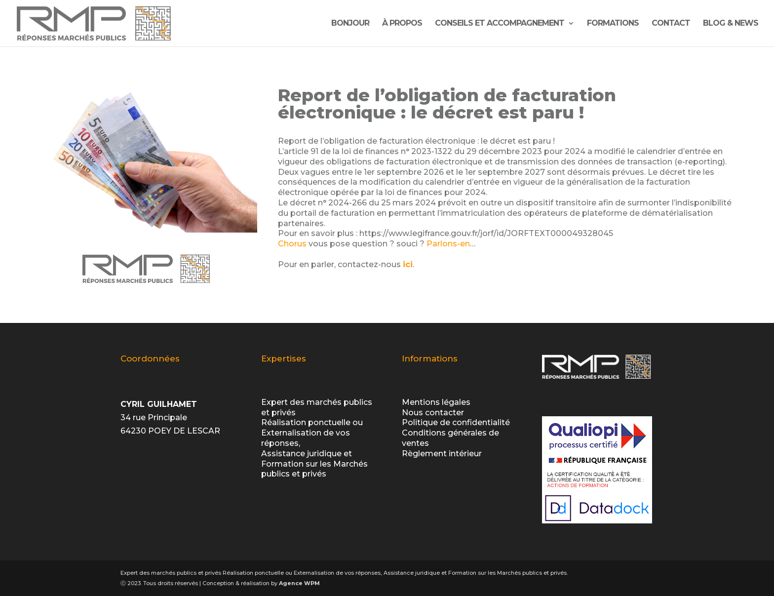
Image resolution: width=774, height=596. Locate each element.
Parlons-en (448, 243)
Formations (613, 24)
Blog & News (730, 24)
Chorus (292, 243)
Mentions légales (436, 402)
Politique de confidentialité (456, 422)
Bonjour (350, 24)
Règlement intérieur (442, 453)
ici (408, 264)
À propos (402, 24)
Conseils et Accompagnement (499, 24)
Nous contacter (433, 412)
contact (671, 24)
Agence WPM (299, 583)
